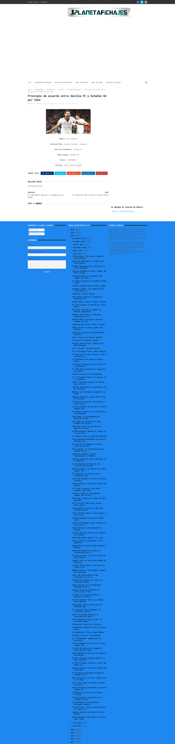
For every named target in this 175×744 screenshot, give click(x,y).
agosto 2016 (78, 243)
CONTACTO (44, 2)
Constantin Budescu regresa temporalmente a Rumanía (84, 448)
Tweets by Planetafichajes (122, 94)
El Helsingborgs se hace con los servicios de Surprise (86, 457)
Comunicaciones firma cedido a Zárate (88, 317)
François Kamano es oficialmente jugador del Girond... (86, 487)
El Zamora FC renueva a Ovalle (85, 333)
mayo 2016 (77, 718)
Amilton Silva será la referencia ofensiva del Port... (86, 308)
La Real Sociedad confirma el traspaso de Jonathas (89, 526)
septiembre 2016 (80, 240)
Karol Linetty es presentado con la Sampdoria (87, 534)
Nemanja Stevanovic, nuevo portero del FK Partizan (89, 390)
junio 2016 (78, 715)
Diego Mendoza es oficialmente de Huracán (86, 521)
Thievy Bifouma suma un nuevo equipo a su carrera (89, 507)
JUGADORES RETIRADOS (43, 82)
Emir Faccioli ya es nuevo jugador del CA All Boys (89, 671)
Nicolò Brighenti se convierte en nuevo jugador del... (89, 462)
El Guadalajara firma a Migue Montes (88, 625)
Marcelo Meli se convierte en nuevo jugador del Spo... (87, 313)
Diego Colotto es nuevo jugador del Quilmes (87, 321)
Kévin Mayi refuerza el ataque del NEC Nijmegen (88, 492)
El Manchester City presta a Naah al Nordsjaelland (88, 250)
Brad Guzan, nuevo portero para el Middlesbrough (87, 598)
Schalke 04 (51, 89)
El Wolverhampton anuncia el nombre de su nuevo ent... (89, 425)
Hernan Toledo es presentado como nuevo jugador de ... (89, 681)
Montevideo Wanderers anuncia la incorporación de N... (86, 544)
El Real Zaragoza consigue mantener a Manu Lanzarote (88, 652)
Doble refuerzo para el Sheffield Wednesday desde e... (86, 579)
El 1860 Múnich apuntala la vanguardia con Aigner (88, 363)
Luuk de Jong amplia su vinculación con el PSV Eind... (89, 380)
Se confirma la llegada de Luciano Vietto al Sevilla (87, 438)
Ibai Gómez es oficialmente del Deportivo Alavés (85, 410)
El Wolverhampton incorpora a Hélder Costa (88, 511)
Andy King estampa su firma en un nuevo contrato (89, 472)
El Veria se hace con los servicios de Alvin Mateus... (88, 549)
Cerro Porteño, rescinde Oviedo (85, 341)
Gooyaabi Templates (67, 741)
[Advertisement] (44, 42)
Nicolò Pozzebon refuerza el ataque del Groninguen (89, 661)
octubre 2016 (78, 237)
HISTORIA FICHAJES (113, 82)
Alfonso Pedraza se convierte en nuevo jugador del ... (88, 637)
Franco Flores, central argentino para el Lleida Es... (89, 701)
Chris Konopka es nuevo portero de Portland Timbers (87, 613)
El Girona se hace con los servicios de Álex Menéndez (89, 405)
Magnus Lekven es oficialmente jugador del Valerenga (89, 564)
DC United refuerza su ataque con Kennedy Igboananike (86, 303)
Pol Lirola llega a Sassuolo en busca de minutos (88, 676)
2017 (73, 225)
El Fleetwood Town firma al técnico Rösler (87, 353)
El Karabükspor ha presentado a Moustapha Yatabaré (85, 696)
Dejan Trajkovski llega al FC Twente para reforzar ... (88, 376)
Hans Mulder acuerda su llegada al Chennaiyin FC (87, 290)
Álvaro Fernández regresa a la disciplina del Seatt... (85, 608)
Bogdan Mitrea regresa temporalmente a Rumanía (89, 539)
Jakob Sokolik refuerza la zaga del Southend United (87, 502)
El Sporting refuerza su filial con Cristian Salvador (87, 574)
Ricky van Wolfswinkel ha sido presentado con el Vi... (85, 569)
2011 (73, 734)
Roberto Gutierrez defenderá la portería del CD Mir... (85, 583)
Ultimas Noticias (74, 89)
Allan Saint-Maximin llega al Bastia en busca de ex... (89, 516)
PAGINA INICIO (33, 2)
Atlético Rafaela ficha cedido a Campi (88, 278)
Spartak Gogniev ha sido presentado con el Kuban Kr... (89, 452)
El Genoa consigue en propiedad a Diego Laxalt (89, 274)
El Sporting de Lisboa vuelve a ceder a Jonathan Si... (89, 348)
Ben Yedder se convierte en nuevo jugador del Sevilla (86, 415)
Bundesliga (39, 89)
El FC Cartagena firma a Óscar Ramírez (89, 344)
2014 (73, 725)
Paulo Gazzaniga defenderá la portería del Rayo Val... (89, 433)
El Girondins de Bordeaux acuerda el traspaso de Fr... (88, 666)
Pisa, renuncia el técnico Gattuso (87, 330)
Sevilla (61, 89)
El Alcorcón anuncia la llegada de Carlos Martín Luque (87, 642)
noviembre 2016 (79, 234)
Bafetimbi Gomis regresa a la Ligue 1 (88, 530)
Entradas (34, 222)
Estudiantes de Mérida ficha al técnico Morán (89, 621)
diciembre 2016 (79, 231)
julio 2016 (78, 246)
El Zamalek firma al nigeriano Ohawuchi (89, 429)
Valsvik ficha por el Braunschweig (87, 367)
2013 (73, 728)
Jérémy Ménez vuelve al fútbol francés (88, 294)
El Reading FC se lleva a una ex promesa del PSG (86, 467)
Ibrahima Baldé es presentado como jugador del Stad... (87, 269)
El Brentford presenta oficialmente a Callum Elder (88, 395)
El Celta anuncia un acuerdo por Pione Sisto (88, 298)
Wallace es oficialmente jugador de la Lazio (89, 385)
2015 (73, 722)
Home (29, 82)
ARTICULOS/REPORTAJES (63, 82)
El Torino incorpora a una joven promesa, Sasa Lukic (86, 482)
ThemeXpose (41, 741)
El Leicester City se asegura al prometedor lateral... (86, 603)
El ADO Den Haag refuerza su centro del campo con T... (89, 657)
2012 (73, 731)
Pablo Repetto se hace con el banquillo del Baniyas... (89, 647)
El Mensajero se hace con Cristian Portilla (87, 686)
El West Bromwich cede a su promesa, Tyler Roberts (88, 593)
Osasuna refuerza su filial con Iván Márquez (88, 706)
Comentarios (35, 226)
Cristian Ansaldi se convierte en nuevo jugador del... (89, 400)
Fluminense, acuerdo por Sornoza (86, 617)
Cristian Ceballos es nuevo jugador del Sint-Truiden (89, 265)
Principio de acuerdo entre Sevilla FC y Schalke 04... (89, 358)
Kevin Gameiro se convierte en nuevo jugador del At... (88, 443)
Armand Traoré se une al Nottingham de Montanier (89, 554)
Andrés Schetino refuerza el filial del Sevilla (89, 477)
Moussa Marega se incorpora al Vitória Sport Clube (88, 711)
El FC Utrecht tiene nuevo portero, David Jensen (87, 497)
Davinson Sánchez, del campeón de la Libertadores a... (88, 282)
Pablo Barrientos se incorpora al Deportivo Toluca (86, 420)
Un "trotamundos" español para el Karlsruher (86, 632)
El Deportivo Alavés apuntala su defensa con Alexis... (86, 588)
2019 (73, 222)
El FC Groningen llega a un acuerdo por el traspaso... (89, 371)
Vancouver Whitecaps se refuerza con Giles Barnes (88, 255)
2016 (73, 228)
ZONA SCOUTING (97, 82)
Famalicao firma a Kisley (83, 286)
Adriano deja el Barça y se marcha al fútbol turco (88, 559)
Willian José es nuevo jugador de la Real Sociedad (88, 337)
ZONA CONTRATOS (82, 82)
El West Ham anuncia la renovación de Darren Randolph (88, 260)
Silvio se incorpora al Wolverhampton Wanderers (88, 326)
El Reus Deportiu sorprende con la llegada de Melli (87, 691)
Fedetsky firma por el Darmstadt (86, 628)
